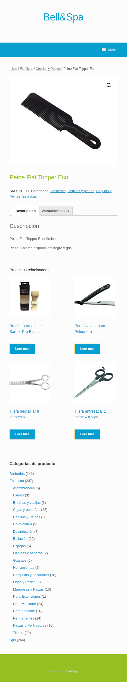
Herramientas (23, 567)
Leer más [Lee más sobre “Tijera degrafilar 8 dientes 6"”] (22, 434)
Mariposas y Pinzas (28, 589)
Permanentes (23, 618)
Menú (109, 50)
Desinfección (23, 531)
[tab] (25, 211)
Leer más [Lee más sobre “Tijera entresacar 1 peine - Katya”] (87, 434)
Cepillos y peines (80, 191)
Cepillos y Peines (48, 69)
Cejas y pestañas (26, 510)
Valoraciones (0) (55, 211)
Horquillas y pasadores (31, 575)
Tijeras (18, 633)
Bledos (18, 495)
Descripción (26, 211)
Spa (13, 640)
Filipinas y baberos (27, 553)
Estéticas (26, 69)
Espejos (19, 546)
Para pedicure (24, 611)
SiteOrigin (72, 671)
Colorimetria (22, 524)
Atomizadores (24, 488)
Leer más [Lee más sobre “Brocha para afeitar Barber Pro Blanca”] (22, 349)
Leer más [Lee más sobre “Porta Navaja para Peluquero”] (87, 349)
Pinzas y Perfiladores (29, 625)
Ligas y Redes (24, 582)
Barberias (58, 191)
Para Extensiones (27, 596)
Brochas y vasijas (27, 503)
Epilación (20, 539)
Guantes (19, 560)
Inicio (13, 69)
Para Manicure (24, 604)
